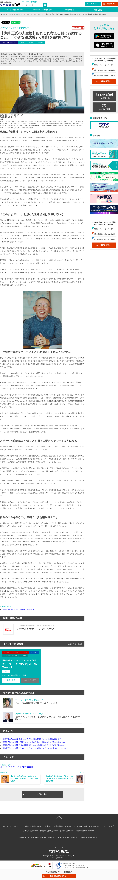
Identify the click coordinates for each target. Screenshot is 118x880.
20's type (84, 837)
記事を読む (98, 10)
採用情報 (34, 831)
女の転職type (32, 837)
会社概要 (26, 831)
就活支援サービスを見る (64, 826)
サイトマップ (109, 826)
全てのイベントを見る (75, 644)
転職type (23, 837)
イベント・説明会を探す (14, 10)
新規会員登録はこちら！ (59, 876)
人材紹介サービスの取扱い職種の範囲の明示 (78, 831)
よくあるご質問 (81, 826)
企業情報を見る (70, 10)
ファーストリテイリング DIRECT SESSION (17, 609)
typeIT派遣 (93, 837)
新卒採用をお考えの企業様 (49, 831)
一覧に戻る (42, 794)
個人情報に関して (95, 826)
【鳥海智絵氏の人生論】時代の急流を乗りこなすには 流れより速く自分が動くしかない (33, 745)
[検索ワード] (32, 5)
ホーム (5, 826)
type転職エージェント (48, 837)
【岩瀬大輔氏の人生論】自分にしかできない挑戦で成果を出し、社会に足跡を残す (31, 739)
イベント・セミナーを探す (20, 826)
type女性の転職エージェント (68, 837)
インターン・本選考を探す (42, 10)
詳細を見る (11, 680)
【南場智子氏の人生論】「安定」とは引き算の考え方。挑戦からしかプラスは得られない (33, 742)
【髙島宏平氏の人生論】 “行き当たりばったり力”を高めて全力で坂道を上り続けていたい (33, 748)
